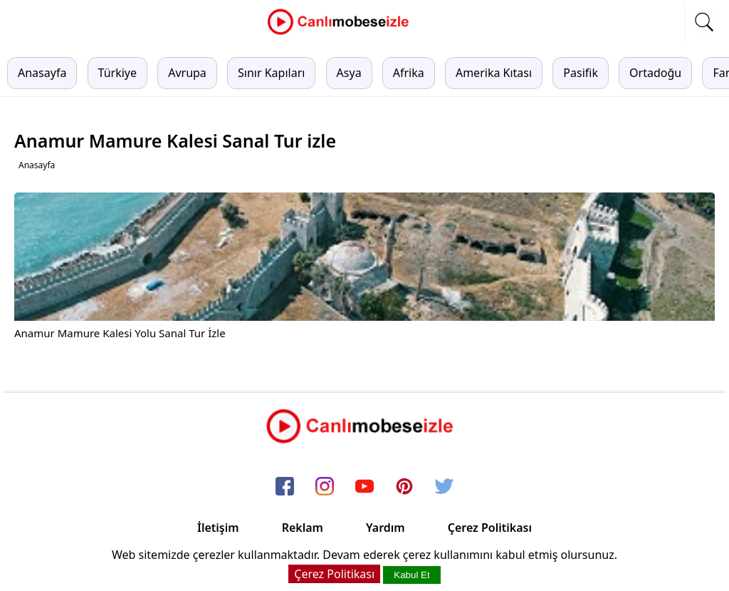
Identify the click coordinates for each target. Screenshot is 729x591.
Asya (349, 73)
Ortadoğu (655, 73)
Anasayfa (42, 73)
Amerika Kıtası (494, 73)
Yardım (385, 527)
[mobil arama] (704, 22)
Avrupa (187, 73)
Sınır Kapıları (271, 73)
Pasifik (580, 73)
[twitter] (444, 486)
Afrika (408, 73)
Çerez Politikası (490, 527)
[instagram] (324, 486)
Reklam (302, 527)
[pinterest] (404, 486)
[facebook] (285, 486)
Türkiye (117, 73)
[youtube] (364, 486)
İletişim (218, 527)
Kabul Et (411, 575)
